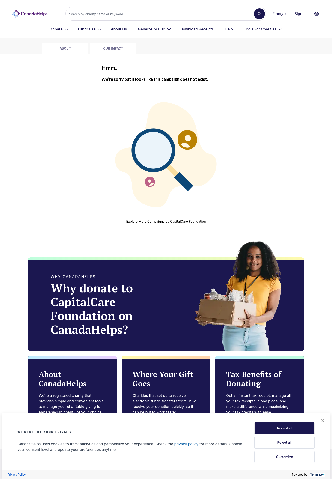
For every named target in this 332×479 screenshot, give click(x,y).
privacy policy (186, 444)
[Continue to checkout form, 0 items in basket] (318, 13)
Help (229, 29)
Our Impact (113, 48)
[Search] (161, 13)
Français (280, 13)
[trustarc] (317, 474)
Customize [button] (284, 457)
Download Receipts (197, 29)
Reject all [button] (284, 442)
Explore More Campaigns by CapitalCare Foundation (166, 221)
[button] (322, 420)
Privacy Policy (16, 474)
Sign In (301, 13)
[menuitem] (59, 29)
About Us (119, 29)
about (65, 48)
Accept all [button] (284, 428)
